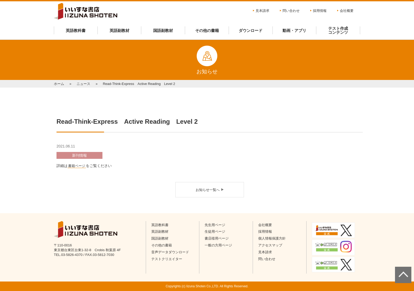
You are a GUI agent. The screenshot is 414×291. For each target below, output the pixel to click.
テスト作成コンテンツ (338, 30)
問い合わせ (291, 11)
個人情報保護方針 (272, 238)
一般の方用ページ (218, 245)
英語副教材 (119, 30)
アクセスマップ (270, 245)
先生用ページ (215, 225)
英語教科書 (76, 30)
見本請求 (262, 11)
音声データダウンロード (170, 252)
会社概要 (347, 11)
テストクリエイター (166, 259)
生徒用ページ (215, 231)
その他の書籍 (207, 30)
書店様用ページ (217, 238)
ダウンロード (250, 30)
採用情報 (320, 11)
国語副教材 (163, 30)
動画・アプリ (294, 30)
